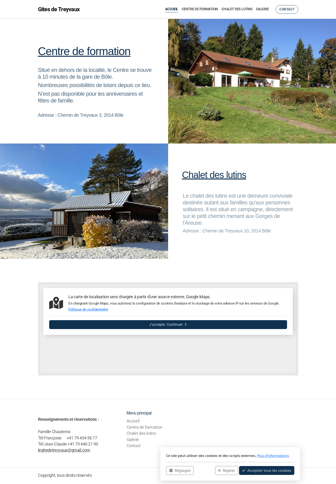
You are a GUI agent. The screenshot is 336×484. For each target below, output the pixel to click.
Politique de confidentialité (88, 309)
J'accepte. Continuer (168, 324)
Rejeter (164, 470)
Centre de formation (84, 51)
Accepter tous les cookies (204, 470)
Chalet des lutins (214, 175)
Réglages (117, 470)
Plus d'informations (211, 455)
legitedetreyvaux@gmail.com (64, 450)
